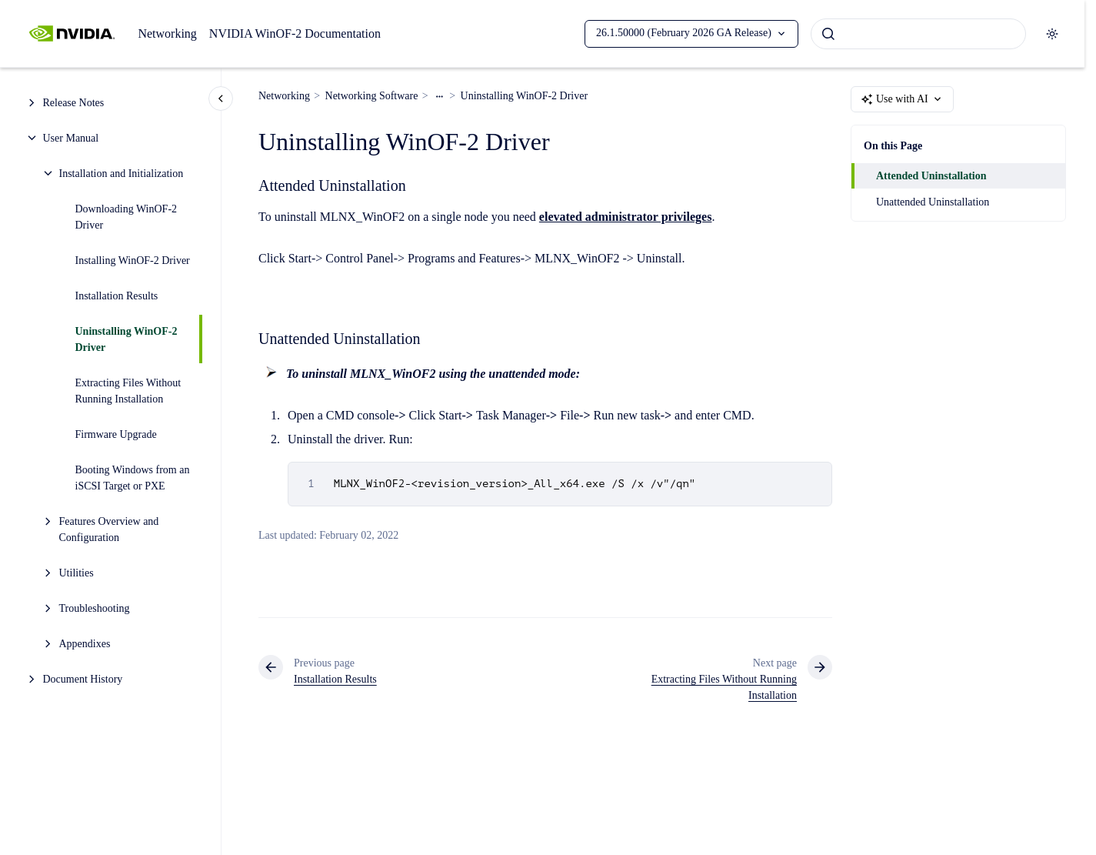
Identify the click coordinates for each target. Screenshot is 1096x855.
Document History (83, 679)
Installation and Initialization (121, 173)
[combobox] (918, 33)
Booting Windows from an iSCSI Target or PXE (132, 478)
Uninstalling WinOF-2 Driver (126, 339)
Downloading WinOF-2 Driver (126, 217)
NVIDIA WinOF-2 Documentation (295, 33)
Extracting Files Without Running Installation (128, 391)
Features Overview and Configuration (109, 529)
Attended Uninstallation (931, 176)
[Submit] (828, 34)
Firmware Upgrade (116, 434)
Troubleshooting (94, 608)
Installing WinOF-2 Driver (132, 260)
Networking (167, 33)
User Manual (71, 138)
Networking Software (371, 96)
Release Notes (74, 103)
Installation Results (116, 296)
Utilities (76, 573)
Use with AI (902, 99)
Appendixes (85, 644)
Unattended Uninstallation (932, 202)
